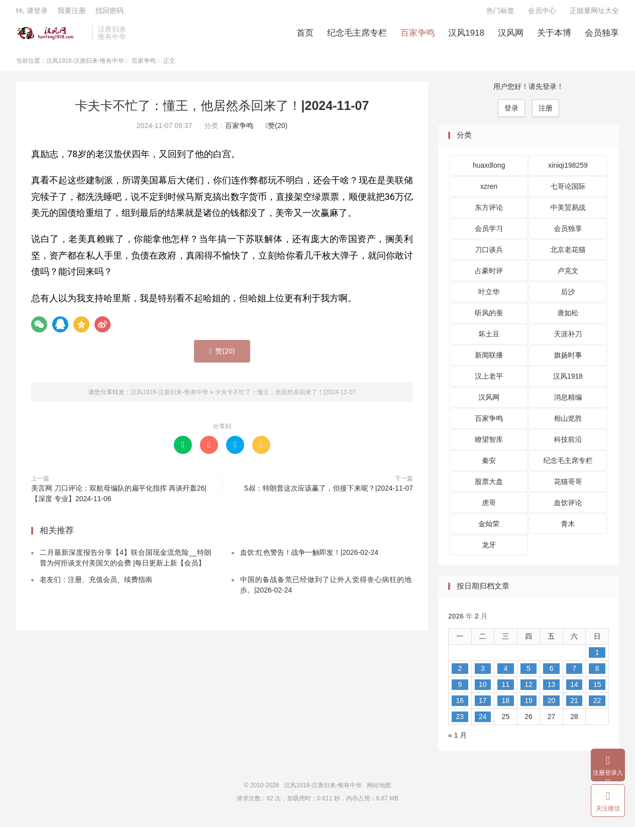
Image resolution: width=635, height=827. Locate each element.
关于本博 (554, 35)
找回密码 (109, 13)
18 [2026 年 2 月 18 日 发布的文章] (506, 704)
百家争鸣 (417, 35)
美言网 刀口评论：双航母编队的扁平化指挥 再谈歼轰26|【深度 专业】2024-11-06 (118, 497)
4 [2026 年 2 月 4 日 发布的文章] (506, 672)
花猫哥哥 (568, 486)
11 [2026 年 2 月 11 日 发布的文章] (506, 688)
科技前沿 (568, 443)
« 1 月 (457, 739)
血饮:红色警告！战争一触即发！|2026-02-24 (309, 556)
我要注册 (71, 13)
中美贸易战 (568, 211)
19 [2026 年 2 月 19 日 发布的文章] (528, 704)
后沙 (568, 296)
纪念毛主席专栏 (357, 35)
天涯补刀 (568, 338)
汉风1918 (466, 35)
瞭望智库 (489, 443)
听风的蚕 (489, 317)
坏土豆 (488, 338)
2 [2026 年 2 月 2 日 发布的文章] (460, 672)
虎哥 (489, 507)
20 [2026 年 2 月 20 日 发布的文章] (552, 704)
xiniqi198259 (568, 169)
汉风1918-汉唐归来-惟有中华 (51, 36)
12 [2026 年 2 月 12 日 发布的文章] (528, 688)
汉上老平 (489, 380)
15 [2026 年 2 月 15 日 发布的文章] (597, 688)
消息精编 (568, 401)
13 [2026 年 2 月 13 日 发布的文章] (552, 688)
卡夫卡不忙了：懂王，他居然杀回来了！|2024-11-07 (222, 109)
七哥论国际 (568, 190)
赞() (276, 130)
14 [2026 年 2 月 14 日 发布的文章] (574, 688)
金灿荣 (488, 528)
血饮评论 (568, 507)
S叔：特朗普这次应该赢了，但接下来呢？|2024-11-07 (328, 492)
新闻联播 (489, 359)
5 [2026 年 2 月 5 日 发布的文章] (528, 672)
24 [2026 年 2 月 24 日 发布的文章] (483, 721)
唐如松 (568, 317)
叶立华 (488, 296)
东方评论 (489, 211)
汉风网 (510, 35)
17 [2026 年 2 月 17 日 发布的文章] (483, 704)
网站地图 (379, 789)
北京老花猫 (568, 254)
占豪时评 (489, 275)
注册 (546, 112)
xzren (488, 190)
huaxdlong (489, 169)
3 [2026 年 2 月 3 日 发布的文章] (483, 672)
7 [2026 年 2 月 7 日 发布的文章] (574, 672)
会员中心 (542, 13)
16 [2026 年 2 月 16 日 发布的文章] (460, 704)
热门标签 (500, 13)
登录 (511, 112)
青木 (568, 528)
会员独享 (602, 35)
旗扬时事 (568, 359)
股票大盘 (489, 486)
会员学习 (489, 232)
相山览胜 (568, 422)
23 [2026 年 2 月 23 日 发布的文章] (460, 721)
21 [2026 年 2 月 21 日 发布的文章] (574, 704)
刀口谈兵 (489, 254)
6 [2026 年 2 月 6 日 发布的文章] (552, 672)
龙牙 (489, 549)
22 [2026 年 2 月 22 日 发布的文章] (597, 704)
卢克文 (568, 275)
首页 (304, 35)
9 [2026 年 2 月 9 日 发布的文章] (460, 688)
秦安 (489, 464)
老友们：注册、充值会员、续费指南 (96, 583)
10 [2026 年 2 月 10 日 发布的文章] (483, 688)
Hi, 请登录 (32, 13)
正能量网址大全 (594, 13)
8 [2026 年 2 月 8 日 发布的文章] (597, 672)
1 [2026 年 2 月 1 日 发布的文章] (597, 656)
